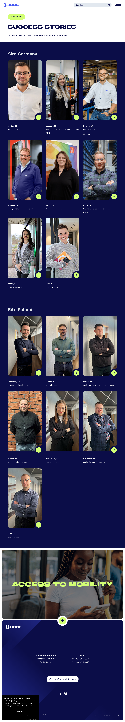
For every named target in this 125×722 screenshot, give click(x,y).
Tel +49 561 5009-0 (80, 659)
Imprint (44, 714)
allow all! (20, 711)
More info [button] (30, 706)
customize (11, 716)
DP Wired (35, 719)
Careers (16, 17)
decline (29, 716)
